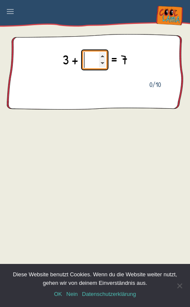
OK (58, 294)
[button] (10, 11)
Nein (72, 294)
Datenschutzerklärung (109, 294)
